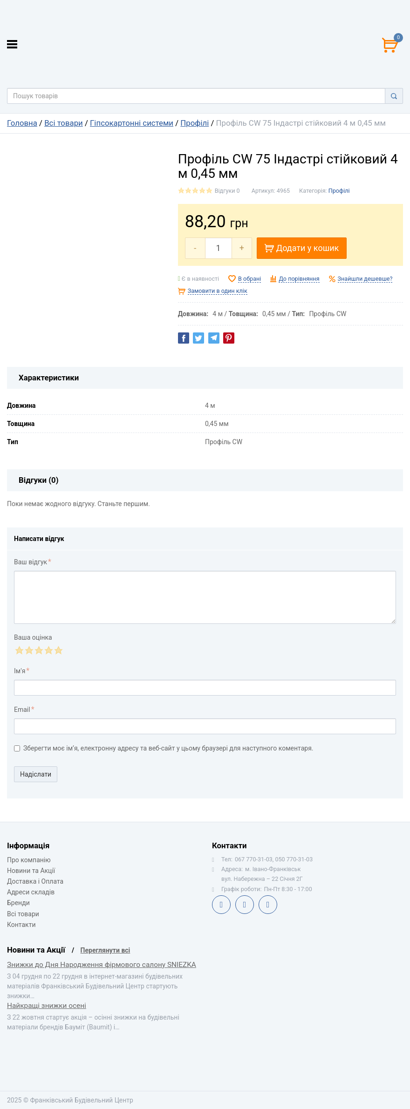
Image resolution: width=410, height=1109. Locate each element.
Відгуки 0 (227, 190)
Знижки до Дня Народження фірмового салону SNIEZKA (101, 964)
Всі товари (63, 123)
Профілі (194, 123)
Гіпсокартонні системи (131, 123)
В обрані (249, 278)
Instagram (268, 904)
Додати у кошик (302, 248)
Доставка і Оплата (35, 881)
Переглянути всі (105, 950)
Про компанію (29, 860)
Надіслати (35, 774)
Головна (22, 123)
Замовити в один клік (217, 290)
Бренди (18, 902)
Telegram (244, 904)
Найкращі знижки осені (46, 1005)
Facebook (221, 904)
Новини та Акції (31, 870)
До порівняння (299, 278)
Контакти (21, 924)
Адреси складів (31, 892)
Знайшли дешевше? (365, 278)
